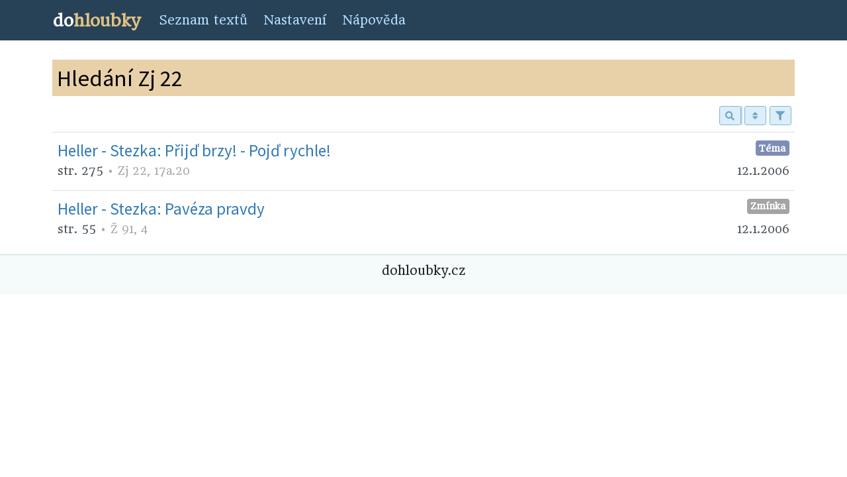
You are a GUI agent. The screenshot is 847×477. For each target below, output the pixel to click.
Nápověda (374, 20)
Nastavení (294, 20)
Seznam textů (203, 20)
